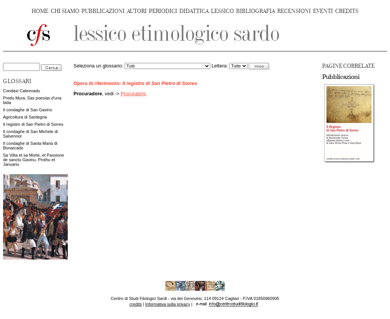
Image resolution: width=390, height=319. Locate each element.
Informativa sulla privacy (167, 304)
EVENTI (323, 11)
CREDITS (346, 11)
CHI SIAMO (65, 11)
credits (135, 304)
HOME (40, 11)
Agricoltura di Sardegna (25, 117)
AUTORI (137, 11)
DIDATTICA (194, 11)
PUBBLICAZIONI (103, 11)
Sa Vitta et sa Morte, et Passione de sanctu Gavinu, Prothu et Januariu (33, 160)
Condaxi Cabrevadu (21, 90)
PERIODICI (163, 11)
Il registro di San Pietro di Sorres (33, 124)
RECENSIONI (294, 11)
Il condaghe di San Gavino (27, 109)
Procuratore (133, 93)
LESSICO (222, 11)
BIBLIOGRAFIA (255, 11)
